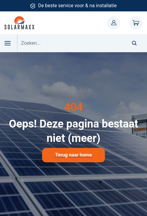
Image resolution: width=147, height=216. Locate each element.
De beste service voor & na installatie (77, 5)
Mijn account (113, 22)
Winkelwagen (135, 22)
